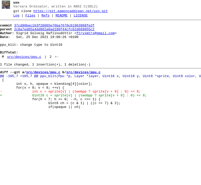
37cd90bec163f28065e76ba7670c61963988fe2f (54, 28)
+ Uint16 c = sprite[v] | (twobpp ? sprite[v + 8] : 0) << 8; (73, 110)
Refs (45, 17)
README (61, 17)
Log (16, 17)
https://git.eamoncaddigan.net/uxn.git (71, 12)
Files (30, 17)
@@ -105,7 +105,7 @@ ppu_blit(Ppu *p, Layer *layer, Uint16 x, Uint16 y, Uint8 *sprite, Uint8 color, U (100, 87)
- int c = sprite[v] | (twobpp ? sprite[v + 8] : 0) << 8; (70, 106)
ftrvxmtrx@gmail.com (95, 37)
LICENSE (81, 17)
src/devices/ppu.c (24, 66)
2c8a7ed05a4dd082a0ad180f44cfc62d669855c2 (54, 33)
